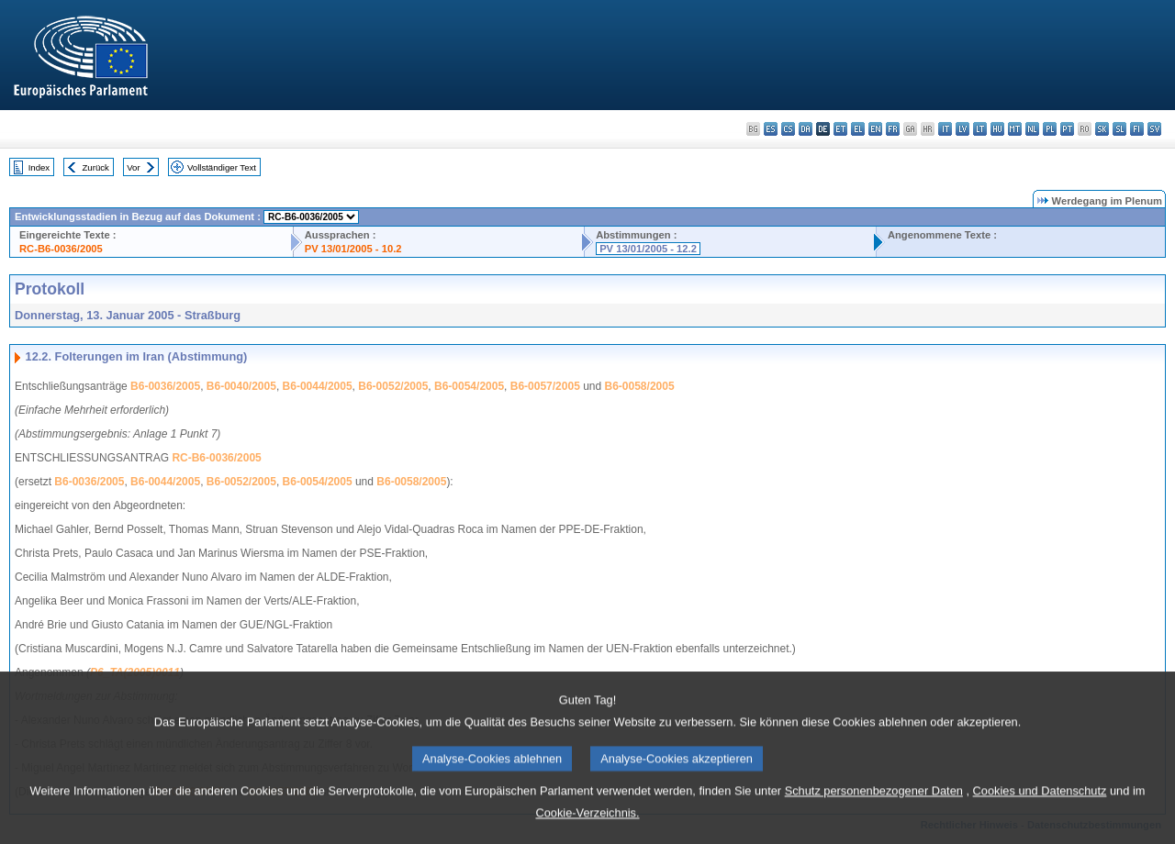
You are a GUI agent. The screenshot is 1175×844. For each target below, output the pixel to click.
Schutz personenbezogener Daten (874, 816)
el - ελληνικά (858, 129)
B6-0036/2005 (165, 386)
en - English (875, 129)
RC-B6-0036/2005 (61, 248)
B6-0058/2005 (640, 386)
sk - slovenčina (1102, 129)
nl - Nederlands (1032, 129)
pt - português (1067, 129)
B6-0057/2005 (545, 386)
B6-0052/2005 (393, 386)
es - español (771, 129)
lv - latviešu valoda (962, 129)
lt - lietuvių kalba (980, 129)
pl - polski (1050, 129)
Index (39, 167)
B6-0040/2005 (241, 386)
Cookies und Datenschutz (1040, 816)
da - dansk (805, 129)
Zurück (96, 167)
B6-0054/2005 (469, 386)
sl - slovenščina (1119, 129)
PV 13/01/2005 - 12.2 (648, 248)
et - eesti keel (840, 129)
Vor (133, 167)
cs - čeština (788, 129)
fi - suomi (1137, 129)
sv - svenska (1154, 129)
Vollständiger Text (221, 167)
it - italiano (945, 129)
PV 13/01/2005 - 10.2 (353, 248)
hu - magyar (997, 129)
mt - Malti (1015, 129)
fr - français (893, 129)
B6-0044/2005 (317, 386)
